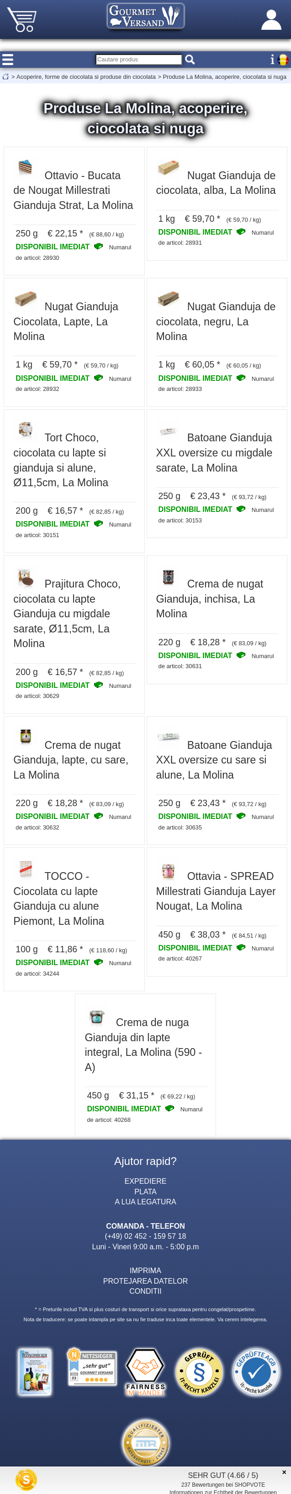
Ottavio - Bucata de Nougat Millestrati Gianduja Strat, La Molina (73, 190)
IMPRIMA (145, 1270)
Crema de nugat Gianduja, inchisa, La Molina (210, 599)
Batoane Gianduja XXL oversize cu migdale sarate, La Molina (214, 452)
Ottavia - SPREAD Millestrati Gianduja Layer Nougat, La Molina (216, 891)
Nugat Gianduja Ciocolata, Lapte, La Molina (65, 321)
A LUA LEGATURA (145, 1201)
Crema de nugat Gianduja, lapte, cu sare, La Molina (70, 760)
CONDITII (145, 1291)
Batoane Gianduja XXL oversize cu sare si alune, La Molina (214, 760)
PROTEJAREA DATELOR (145, 1281)
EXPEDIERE (145, 1181)
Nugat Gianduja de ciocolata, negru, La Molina (216, 321)
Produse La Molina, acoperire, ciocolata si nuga (224, 76)
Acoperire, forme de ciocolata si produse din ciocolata (86, 76)
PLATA (145, 1191)
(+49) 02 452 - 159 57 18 (145, 1236)
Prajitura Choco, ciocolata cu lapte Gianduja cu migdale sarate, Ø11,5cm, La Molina (67, 613)
